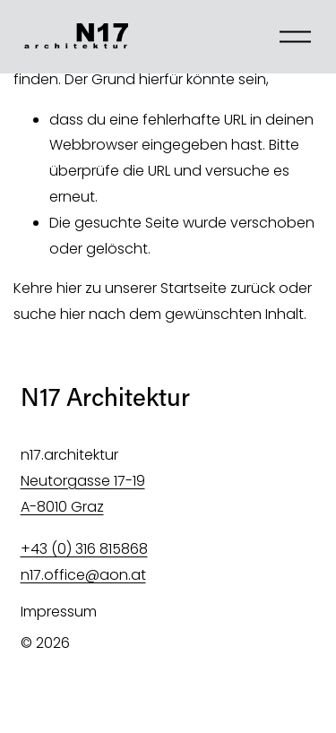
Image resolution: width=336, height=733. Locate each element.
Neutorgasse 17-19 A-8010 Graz (83, 493)
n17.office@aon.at (83, 575)
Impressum (59, 611)
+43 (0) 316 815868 (84, 549)
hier (69, 288)
